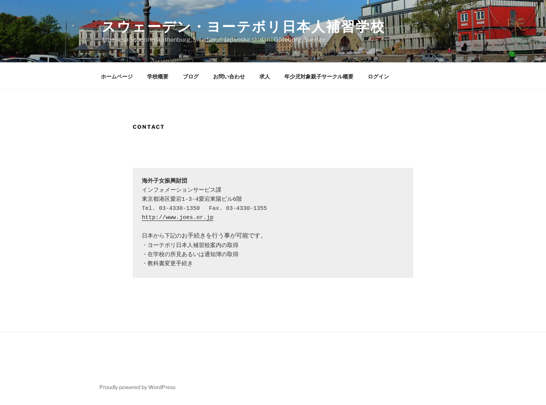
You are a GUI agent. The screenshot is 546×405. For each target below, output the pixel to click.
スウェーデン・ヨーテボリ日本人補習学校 (243, 26)
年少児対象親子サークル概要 (318, 76)
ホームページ (117, 76)
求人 (264, 76)
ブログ (191, 76)
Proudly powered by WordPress (137, 387)
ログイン (378, 76)
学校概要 (157, 76)
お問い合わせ (229, 76)
